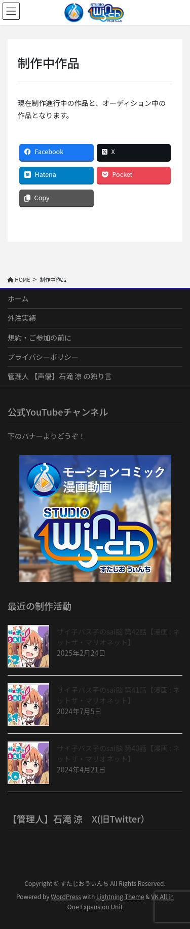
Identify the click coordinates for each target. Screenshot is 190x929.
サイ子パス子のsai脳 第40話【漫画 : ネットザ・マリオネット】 (118, 753)
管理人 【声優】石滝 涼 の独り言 (59, 376)
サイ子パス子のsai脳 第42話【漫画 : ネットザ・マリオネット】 (118, 636)
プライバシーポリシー (43, 357)
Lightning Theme (120, 896)
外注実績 (22, 318)
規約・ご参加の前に (39, 337)
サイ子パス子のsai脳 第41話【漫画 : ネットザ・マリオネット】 (118, 695)
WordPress (66, 896)
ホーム (18, 298)
